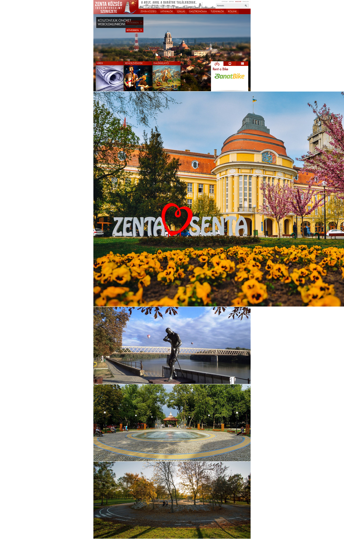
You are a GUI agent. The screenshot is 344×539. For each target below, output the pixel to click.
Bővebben (135, 30)
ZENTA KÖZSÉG (148, 11)
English (245, 1)
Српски (224, 1)
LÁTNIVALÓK (166, 11)
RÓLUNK (232, 11)
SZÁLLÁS (181, 11)
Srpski (231, 1)
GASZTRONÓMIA (198, 11)
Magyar (238, 1)
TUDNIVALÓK (217, 11)
